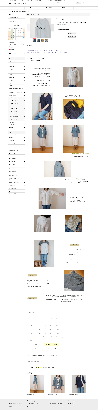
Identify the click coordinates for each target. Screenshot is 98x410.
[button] (82, 8)
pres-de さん (86, 181)
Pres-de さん (44, 83)
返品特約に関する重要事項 (62, 29)
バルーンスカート (85, 154)
